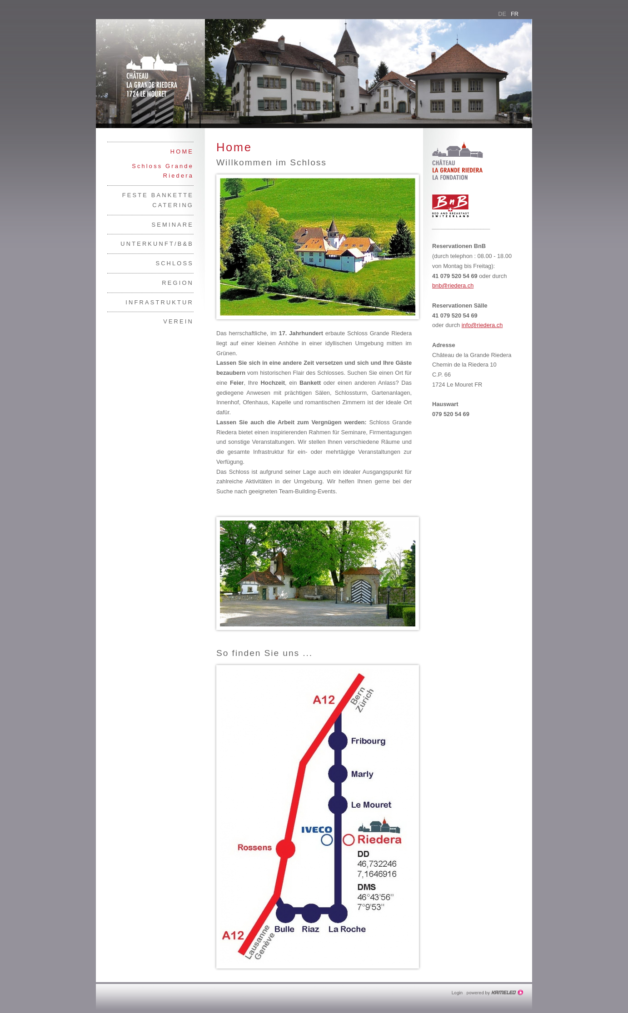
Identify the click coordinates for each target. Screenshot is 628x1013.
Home (182, 151)
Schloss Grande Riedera (163, 171)
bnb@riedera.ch (452, 285)
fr (514, 13)
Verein (178, 321)
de (502, 13)
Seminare (173, 224)
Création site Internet (496, 992)
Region (178, 282)
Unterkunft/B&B (157, 243)
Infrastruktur (159, 302)
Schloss (174, 263)
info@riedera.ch (482, 325)
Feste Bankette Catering (158, 200)
